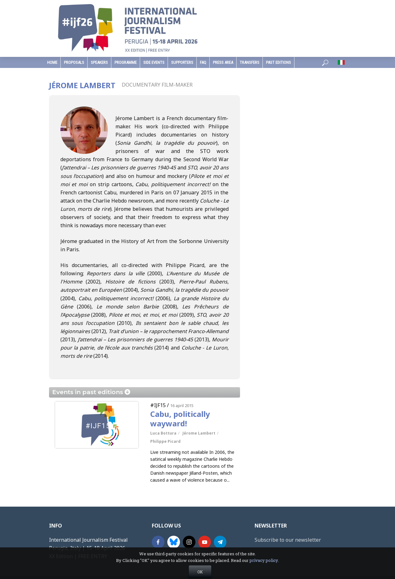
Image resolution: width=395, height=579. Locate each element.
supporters (182, 62)
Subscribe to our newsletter (288, 539)
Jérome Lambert (198, 433)
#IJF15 (158, 405)
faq (203, 62)
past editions (278, 62)
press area (223, 62)
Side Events (153, 62)
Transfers (249, 62)
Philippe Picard (165, 441)
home (52, 62)
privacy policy (264, 574)
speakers (99, 62)
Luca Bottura (163, 433)
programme (125, 62)
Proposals (74, 62)
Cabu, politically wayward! (180, 418)
